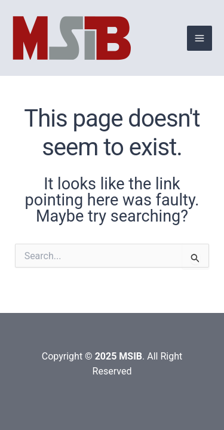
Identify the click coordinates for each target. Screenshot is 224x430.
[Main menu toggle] (199, 38)
